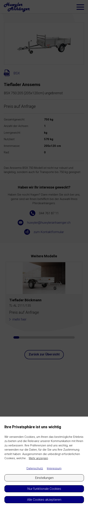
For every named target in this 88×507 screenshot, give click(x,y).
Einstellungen (44, 478)
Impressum (54, 468)
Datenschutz (35, 468)
